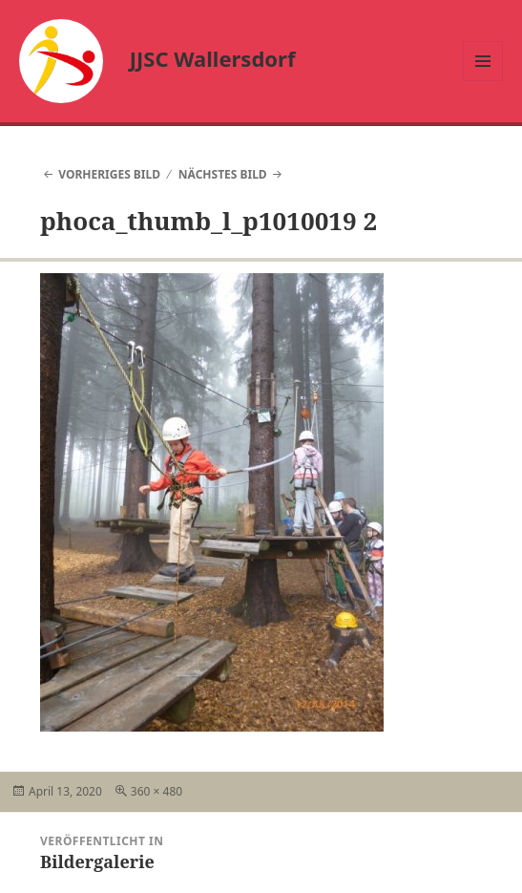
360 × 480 (156, 791)
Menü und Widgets (483, 80)
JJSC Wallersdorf (213, 58)
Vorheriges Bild (109, 174)
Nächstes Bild (222, 174)
